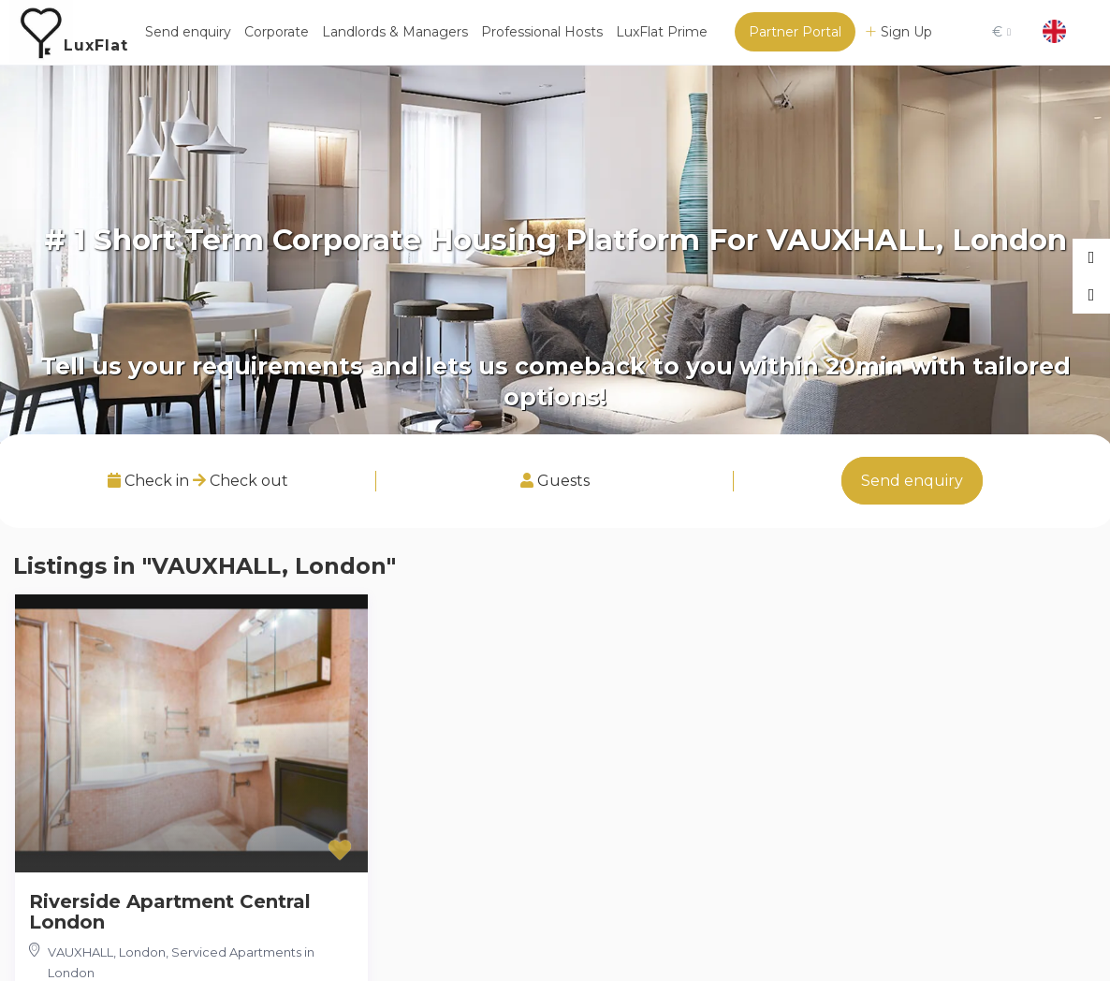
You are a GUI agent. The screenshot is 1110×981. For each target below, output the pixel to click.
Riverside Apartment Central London (170, 911)
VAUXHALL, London (107, 951)
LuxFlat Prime (662, 31)
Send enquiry (188, 31)
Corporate (276, 31)
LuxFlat (96, 45)
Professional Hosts (542, 31)
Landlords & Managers (395, 31)
